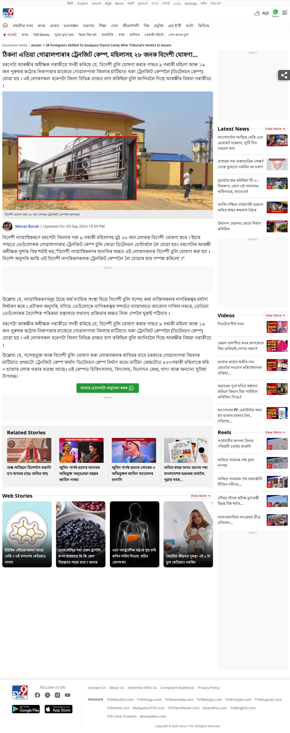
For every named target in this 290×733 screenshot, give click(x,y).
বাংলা (155, 3)
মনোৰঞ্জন (71, 25)
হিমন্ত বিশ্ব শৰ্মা (87, 34)
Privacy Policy (209, 687)
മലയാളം (191, 3)
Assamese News (14, 45)
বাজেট (12, 34)
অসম (41, 25)
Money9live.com (153, 716)
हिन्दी (70, 3)
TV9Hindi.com (118, 707)
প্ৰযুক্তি (159, 25)
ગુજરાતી (142, 3)
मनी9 (204, 3)
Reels (224, 432)
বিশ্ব (146, 25)
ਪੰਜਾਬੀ (166, 3)
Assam (36, 45)
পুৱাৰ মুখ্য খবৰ (64, 34)
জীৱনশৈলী (130, 25)
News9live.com (215, 707)
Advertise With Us (142, 687)
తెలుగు (119, 3)
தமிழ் (177, 3)
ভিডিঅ (203, 25)
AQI (265, 13)
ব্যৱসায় (88, 25)
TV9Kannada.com (179, 699)
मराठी (130, 3)
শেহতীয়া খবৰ (23, 25)
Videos (226, 315)
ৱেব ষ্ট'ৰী (174, 25)
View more (200, 495)
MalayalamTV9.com (149, 707)
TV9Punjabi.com (238, 699)
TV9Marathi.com (120, 699)
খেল (114, 25)
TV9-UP (215, 3)
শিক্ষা (102, 25)
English (83, 3)
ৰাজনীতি (107, 34)
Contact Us (97, 687)
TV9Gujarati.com (268, 699)
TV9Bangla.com (209, 699)
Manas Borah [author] (27, 226)
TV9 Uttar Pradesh (122, 716)
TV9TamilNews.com (183, 707)
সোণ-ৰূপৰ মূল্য (178, 34)
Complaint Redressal (177, 687)
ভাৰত (54, 25)
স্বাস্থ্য (122, 34)
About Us (116, 687)
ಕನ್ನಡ (108, 3)
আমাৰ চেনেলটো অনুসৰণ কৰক (107, 388)
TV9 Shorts (41, 34)
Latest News (233, 128)
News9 (96, 3)
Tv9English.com (243, 707)
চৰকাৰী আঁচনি (154, 34)
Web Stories (17, 495)
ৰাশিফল (134, 34)
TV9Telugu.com (149, 699)
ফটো (189, 25)
